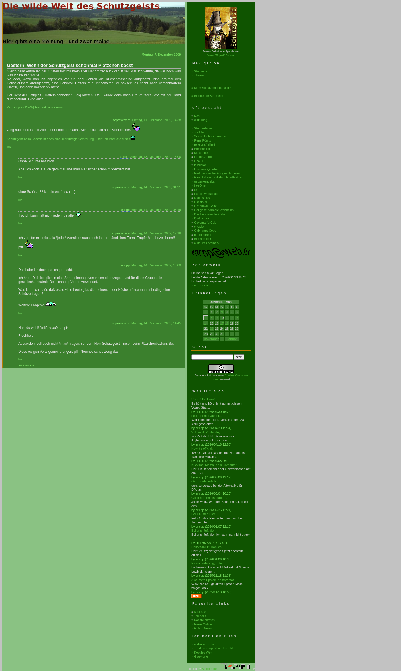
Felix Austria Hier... (204, 514)
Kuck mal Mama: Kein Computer (213, 465)
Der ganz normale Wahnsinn (214, 210)
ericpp (16, 107)
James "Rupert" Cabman (221, 55)
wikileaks (200, 611)
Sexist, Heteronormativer (211, 136)
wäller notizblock (205, 644)
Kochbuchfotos (204, 620)
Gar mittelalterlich (203, 481)
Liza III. (199, 161)
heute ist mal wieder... (206, 415)
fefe (196, 189)
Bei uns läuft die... (203, 530)
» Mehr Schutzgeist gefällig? (211, 87)
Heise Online (203, 624)
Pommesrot (202, 148)
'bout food (40, 107)
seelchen (200, 132)
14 (206, 323)
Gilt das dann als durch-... (209, 497)
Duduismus (202, 197)
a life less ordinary (206, 243)
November (211, 339)
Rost (197, 116)
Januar (232, 339)
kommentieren (56, 107)
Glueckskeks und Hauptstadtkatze (217, 177)
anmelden (201, 285)
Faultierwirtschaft (206, 193)
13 (236, 317)
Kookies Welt (203, 652)
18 (226, 323)
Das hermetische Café (209, 214)
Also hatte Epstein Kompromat (212, 580)
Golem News (203, 628)
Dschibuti (200, 202)
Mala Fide (201, 152)
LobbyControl (203, 156)
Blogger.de (209, 668)
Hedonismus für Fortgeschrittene (217, 173)
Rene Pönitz (202, 140)
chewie (199, 226)
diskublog (200, 120)
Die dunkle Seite (205, 206)
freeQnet (200, 185)
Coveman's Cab (205, 222)
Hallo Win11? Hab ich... (207, 547)
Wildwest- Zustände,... (206, 432)
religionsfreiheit (204, 144)
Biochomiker (202, 238)
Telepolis (200, 616)
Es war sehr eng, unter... (208, 563)
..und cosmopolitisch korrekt (213, 648)
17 (222, 323)
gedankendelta (204, 181)
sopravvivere (121, 120)
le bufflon (200, 165)
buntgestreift (202, 234)
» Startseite (199, 71)
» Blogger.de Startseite (207, 95)
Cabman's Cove (205, 230)
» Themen (198, 75)
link (9, 146)
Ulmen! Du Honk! (203, 399)
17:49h (29, 107)
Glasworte (201, 656)
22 (211, 328)
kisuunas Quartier (206, 169)
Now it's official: (202, 448)
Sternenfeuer (203, 128)
